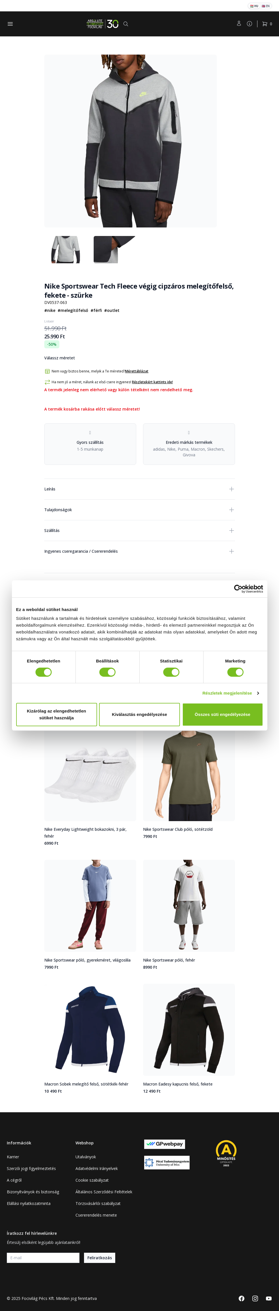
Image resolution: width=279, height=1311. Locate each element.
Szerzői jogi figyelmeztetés (31, 1168)
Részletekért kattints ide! (152, 382)
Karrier (13, 1156)
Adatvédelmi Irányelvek (96, 1168)
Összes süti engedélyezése (222, 714)
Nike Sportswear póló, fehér (169, 960)
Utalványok (85, 1156)
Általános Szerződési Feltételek (103, 1191)
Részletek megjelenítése (227, 693)
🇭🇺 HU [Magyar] (254, 6)
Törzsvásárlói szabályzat (98, 1203)
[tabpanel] (130, 141)
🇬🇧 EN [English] (266, 6)
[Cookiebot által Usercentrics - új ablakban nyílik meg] (238, 589)
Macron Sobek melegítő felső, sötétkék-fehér (86, 1084)
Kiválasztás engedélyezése (139, 714)
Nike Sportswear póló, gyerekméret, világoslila (87, 960)
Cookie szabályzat (92, 1180)
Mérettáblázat (136, 371)
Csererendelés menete (96, 1215)
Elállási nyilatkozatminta (29, 1203)
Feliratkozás (99, 1257)
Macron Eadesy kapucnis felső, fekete (178, 1084)
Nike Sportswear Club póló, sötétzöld (178, 829)
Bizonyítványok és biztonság (33, 1191)
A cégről (14, 1180)
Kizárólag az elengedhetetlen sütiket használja (56, 714)
